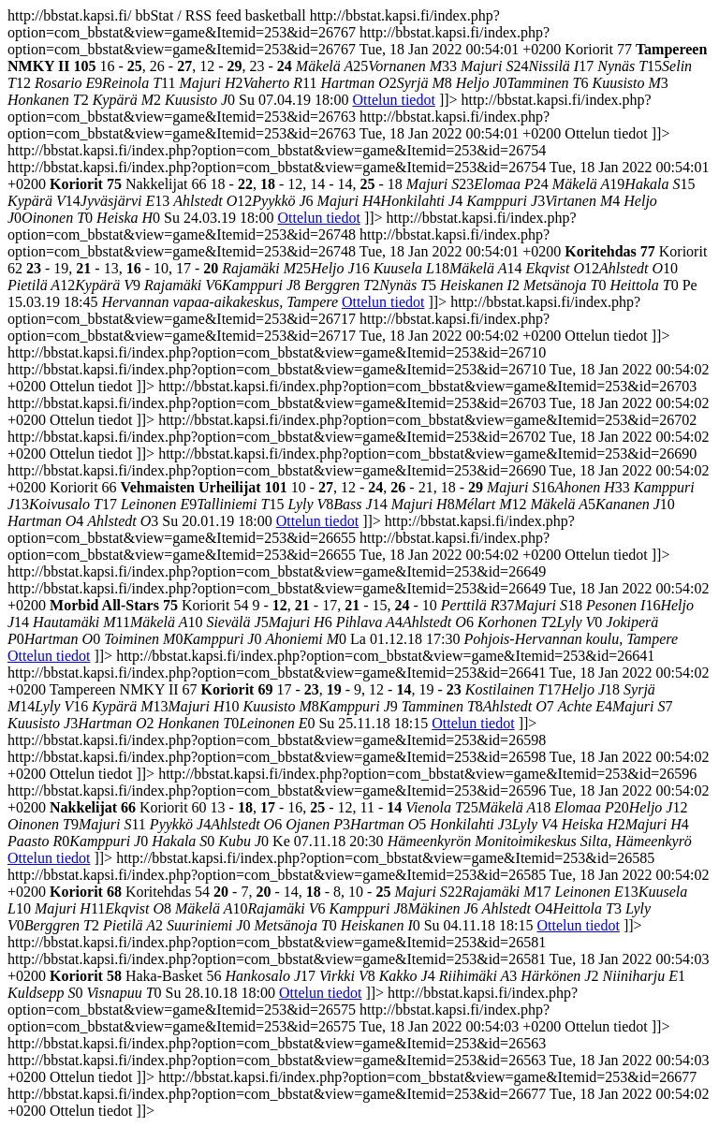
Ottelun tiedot (393, 100)
